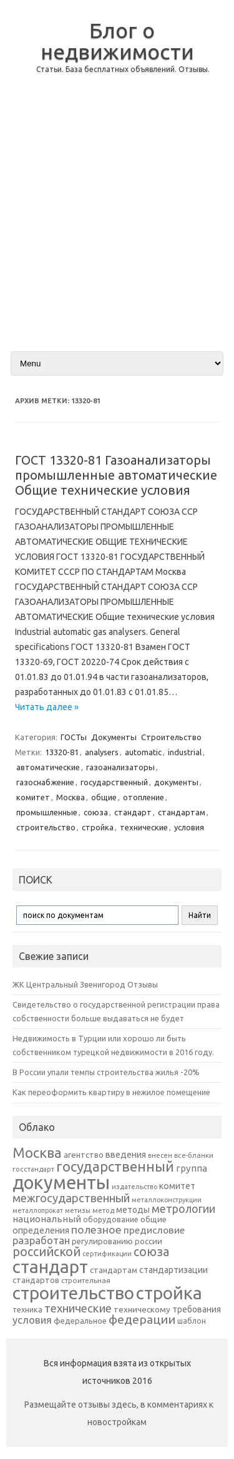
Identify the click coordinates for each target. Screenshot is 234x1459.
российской (46, 1252)
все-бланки (193, 1155)
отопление (143, 797)
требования (196, 1309)
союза (96, 812)
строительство (46, 827)
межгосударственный (71, 1198)
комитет (33, 797)
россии (148, 1241)
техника (27, 1309)
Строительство (171, 737)
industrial (185, 752)
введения (125, 1155)
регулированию (102, 1241)
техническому (142, 1309)
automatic (143, 752)
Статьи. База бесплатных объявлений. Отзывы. (123, 69)
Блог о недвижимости (117, 40)
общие (104, 797)
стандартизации (173, 1270)
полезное (96, 1229)
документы (176, 782)
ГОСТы (74, 737)
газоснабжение (45, 782)
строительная (85, 1280)
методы (133, 1210)
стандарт (133, 812)
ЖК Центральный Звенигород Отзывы (85, 984)
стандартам (181, 812)
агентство (84, 1155)
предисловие (154, 1229)
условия (189, 827)
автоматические (48, 767)
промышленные (46, 812)
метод (103, 1210)
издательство (134, 1186)
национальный (46, 1219)
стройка (98, 827)
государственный (114, 782)
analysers (102, 752)
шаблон (191, 1321)
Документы (114, 737)
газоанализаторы (120, 767)
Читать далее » (47, 707)
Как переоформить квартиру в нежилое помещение (111, 1092)
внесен (160, 1155)
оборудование (111, 1219)
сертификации (107, 1253)
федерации (142, 1319)
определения (40, 1230)
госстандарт (33, 1169)
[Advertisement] (117, 222)
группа (191, 1168)
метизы (77, 1210)
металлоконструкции (167, 1200)
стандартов (35, 1280)
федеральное (80, 1321)
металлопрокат (37, 1210)
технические (144, 827)
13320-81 (62, 752)
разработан (41, 1240)
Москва (70, 797)
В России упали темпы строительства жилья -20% (106, 1072)
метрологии (183, 1208)
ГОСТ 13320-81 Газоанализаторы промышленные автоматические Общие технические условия (116, 475)
